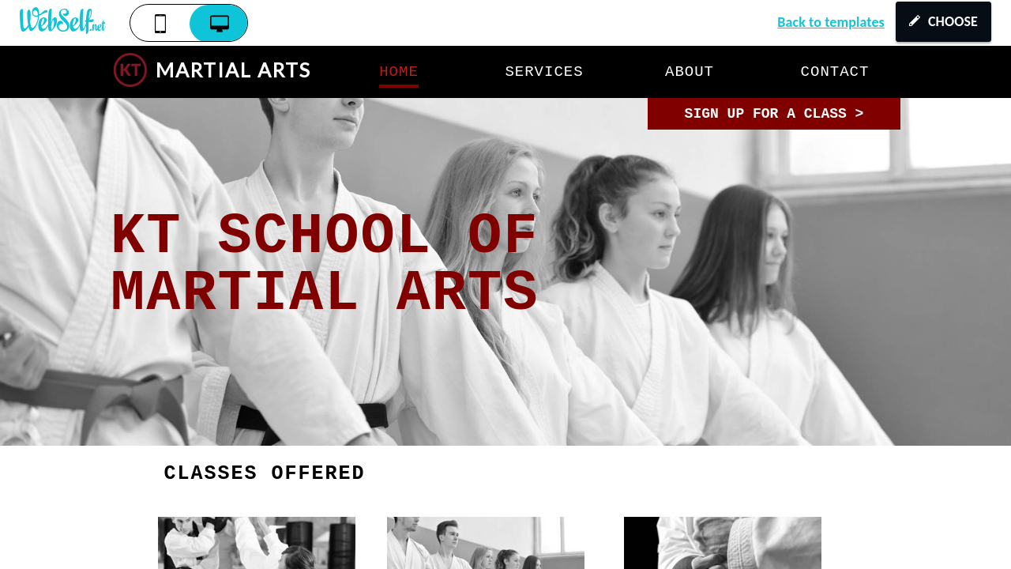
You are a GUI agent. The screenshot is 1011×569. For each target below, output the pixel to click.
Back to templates (831, 22)
